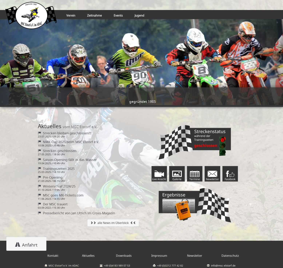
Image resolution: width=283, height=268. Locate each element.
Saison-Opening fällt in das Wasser (67, 159)
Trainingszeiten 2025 (56, 168)
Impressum (159, 256)
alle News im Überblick (113, 223)
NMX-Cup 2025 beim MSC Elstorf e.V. (68, 142)
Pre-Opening (50, 177)
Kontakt (52, 256)
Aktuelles (88, 256)
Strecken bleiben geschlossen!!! (64, 133)
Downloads (124, 256)
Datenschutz (230, 256)
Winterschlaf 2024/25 (56, 186)
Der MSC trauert (53, 204)
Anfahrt (26, 245)
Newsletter (194, 256)
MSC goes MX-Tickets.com (60, 195)
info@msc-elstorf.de (223, 265)
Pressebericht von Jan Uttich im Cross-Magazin (76, 213)
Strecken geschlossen (57, 151)
